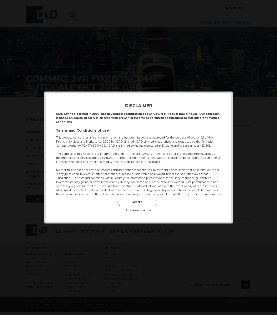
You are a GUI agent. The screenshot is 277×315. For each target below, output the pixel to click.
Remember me (138, 210)
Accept (137, 202)
